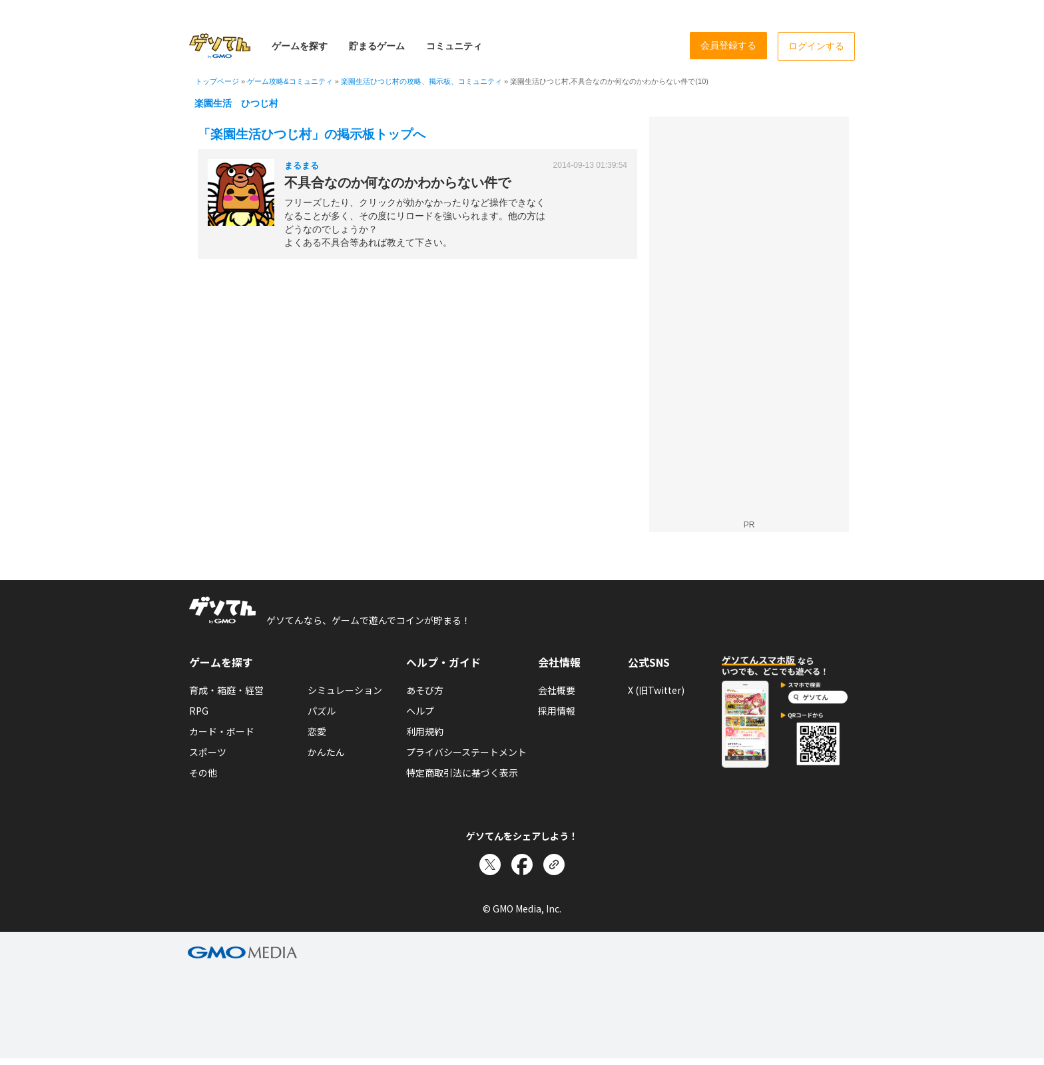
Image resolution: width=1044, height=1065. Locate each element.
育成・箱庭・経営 (226, 690)
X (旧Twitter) (656, 690)
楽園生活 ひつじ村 (236, 103)
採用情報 (556, 710)
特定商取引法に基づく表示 (462, 772)
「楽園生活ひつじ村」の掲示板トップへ (311, 134)
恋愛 (317, 731)
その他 (203, 772)
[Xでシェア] (490, 864)
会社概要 (556, 690)
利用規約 (424, 731)
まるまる (301, 166)
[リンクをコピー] (554, 864)
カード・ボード (221, 731)
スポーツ (207, 752)
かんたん (326, 752)
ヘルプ (420, 710)
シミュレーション (345, 690)
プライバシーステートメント (466, 752)
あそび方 (424, 690)
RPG (198, 710)
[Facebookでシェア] (522, 864)
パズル (322, 710)
